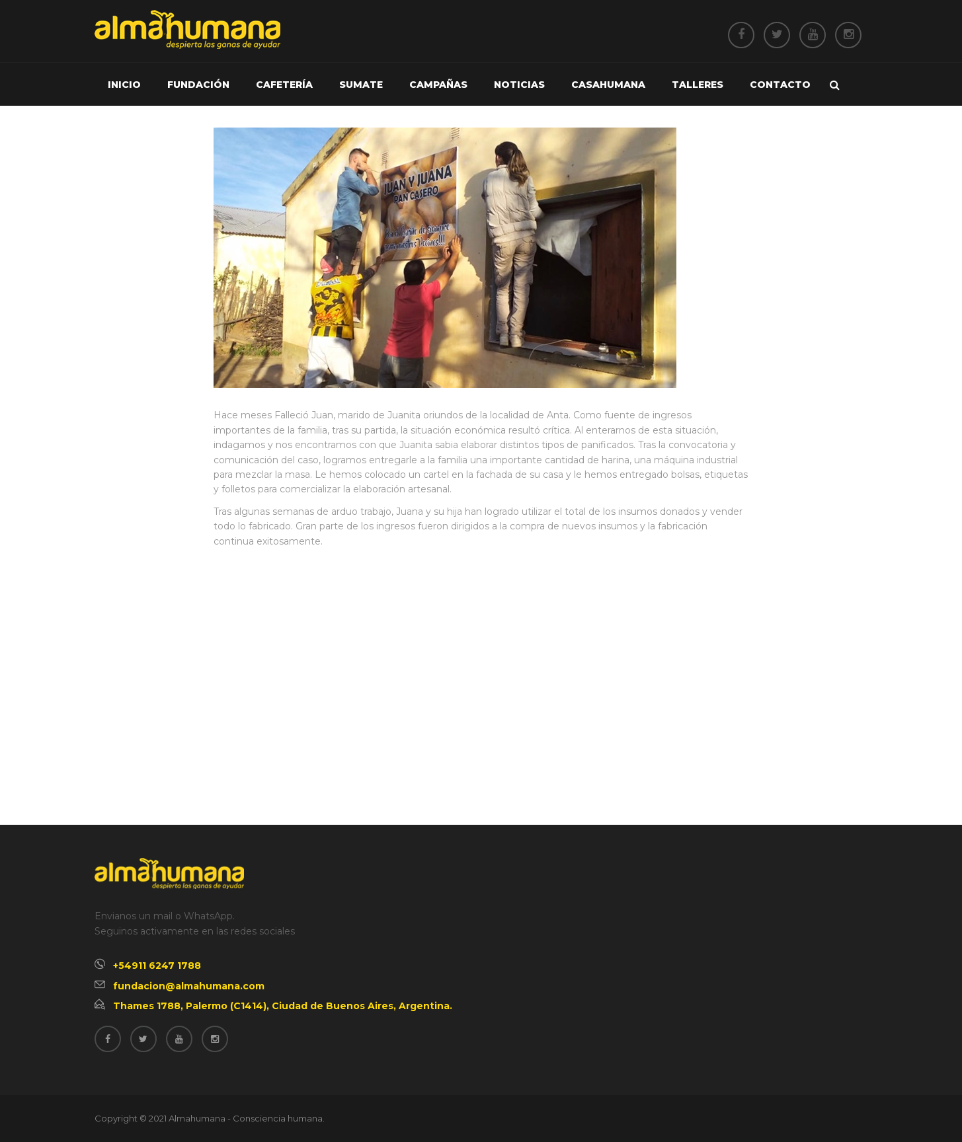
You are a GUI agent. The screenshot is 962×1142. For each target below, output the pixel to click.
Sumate (361, 85)
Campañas (438, 85)
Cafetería (284, 85)
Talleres (697, 85)
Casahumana (608, 85)
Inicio (124, 85)
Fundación (198, 85)
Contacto (780, 85)
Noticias (519, 85)
